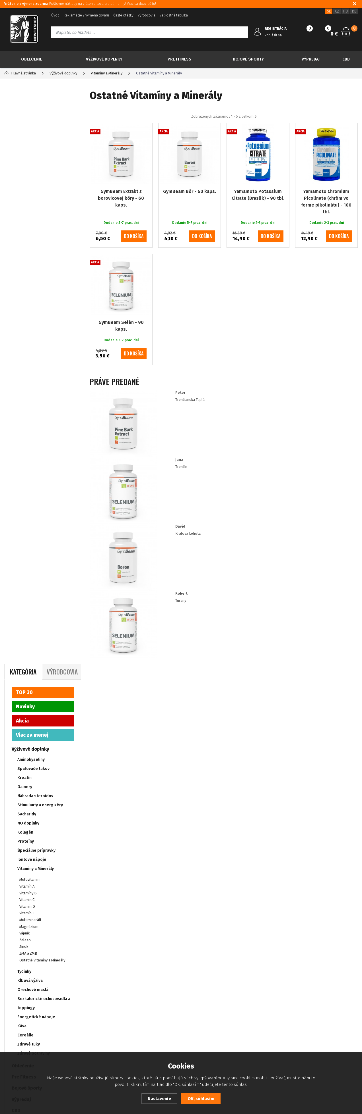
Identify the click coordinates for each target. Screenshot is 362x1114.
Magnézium (28, 350)
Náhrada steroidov (35, 219)
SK (329, 11)
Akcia (22, 144)
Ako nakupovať (16, 1032)
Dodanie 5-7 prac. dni (36, 651)
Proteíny (25, 265)
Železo (25, 363)
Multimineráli (30, 343)
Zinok (23, 370)
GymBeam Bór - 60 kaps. (189, 213)
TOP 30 (24, 116)
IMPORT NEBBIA (28, 567)
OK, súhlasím (201, 1098)
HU (345, 11)
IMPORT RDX (25, 578)
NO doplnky (28, 246)
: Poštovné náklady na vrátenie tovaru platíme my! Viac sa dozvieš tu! (80, 4)
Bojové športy (248, 59)
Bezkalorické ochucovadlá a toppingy (43, 427)
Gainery (24, 210)
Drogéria (21, 556)
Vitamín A (26, 310)
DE (354, 11)
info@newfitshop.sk (314, 1010)
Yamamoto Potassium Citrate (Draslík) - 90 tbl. (258, 217)
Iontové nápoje (31, 283)
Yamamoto (28, 616)
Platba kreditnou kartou (23, 1006)
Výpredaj (311, 59)
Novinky (25, 130)
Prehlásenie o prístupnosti (26, 1040)
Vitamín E (26, 336)
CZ (337, 11)
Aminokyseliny (31, 183)
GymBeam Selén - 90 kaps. (121, 348)
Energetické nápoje (36, 440)
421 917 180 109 (307, 998)
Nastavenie (159, 1098)
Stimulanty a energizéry (40, 228)
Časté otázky (123, 15)
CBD (346, 59)
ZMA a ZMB (28, 377)
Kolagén (25, 255)
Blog (8, 998)
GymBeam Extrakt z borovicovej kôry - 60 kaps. (121, 220)
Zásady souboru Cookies (152, 1006)
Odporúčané (121, 125)
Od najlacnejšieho (213, 125)
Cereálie (25, 458)
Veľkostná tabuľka (174, 15)
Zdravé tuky (28, 467)
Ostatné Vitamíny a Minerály (42, 383)
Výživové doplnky (104, 59)
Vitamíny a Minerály (35, 292)
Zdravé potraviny (33, 476)
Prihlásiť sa (273, 35)
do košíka (134, 258)
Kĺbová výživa (30, 404)
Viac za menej (32, 158)
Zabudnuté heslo (79, 1006)
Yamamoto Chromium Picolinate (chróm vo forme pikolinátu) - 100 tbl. (326, 224)
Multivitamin (29, 303)
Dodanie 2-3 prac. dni (36, 643)
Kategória (23, 95)
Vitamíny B (28, 316)
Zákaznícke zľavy (145, 1015)
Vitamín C (26, 323)
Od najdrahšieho (261, 125)
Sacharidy (26, 237)
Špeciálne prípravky (36, 274)
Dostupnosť (141, 998)
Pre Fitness (179, 59)
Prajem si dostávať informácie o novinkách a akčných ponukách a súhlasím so (188, 938)
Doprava (138, 1023)
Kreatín (24, 201)
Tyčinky (24, 395)
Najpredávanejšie (165, 125)
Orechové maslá (32, 413)
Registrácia (74, 998)
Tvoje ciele (23, 545)
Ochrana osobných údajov (25, 1015)
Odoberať (326, 938)
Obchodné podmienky (22, 1023)
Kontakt (71, 1015)
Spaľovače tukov (33, 192)
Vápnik (24, 357)
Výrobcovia (146, 15)
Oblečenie (31, 59)
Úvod (55, 15)
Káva (21, 449)
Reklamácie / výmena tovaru (86, 15)
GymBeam (27, 608)
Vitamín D (27, 330)
